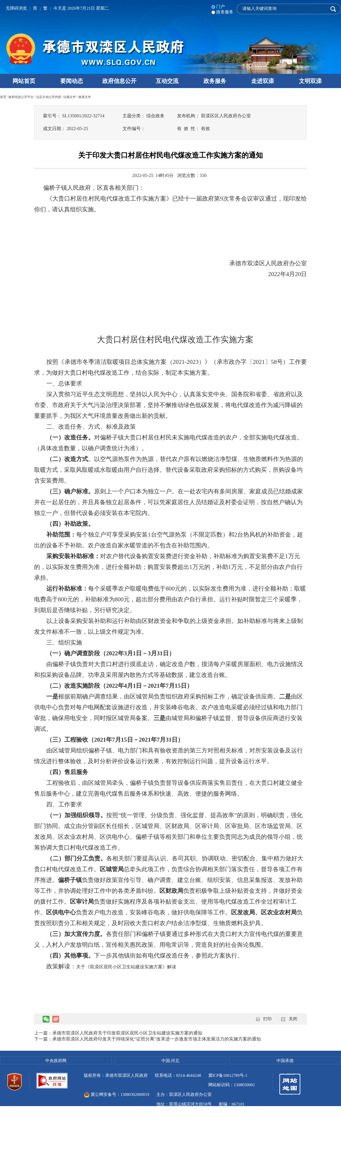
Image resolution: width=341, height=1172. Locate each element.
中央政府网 (55, 1060)
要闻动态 (71, 81)
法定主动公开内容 (64, 96)
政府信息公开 (119, 81)
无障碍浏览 (16, 8)
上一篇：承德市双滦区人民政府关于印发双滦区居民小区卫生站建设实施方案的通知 (118, 1033)
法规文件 (92, 96)
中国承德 (285, 1060)
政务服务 (214, 81)
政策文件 (111, 96)
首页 (4, 96)
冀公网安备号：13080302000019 (171, 1085)
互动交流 (167, 81)
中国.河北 (170, 1060)
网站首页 (24, 81)
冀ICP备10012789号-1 (228, 1075)
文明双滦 (310, 81)
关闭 (293, 1019)
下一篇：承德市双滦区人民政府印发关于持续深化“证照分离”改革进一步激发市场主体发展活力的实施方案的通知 (147, 1039)
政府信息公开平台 (28, 96)
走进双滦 (262, 81)
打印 (267, 1019)
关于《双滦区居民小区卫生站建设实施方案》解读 (126, 966)
